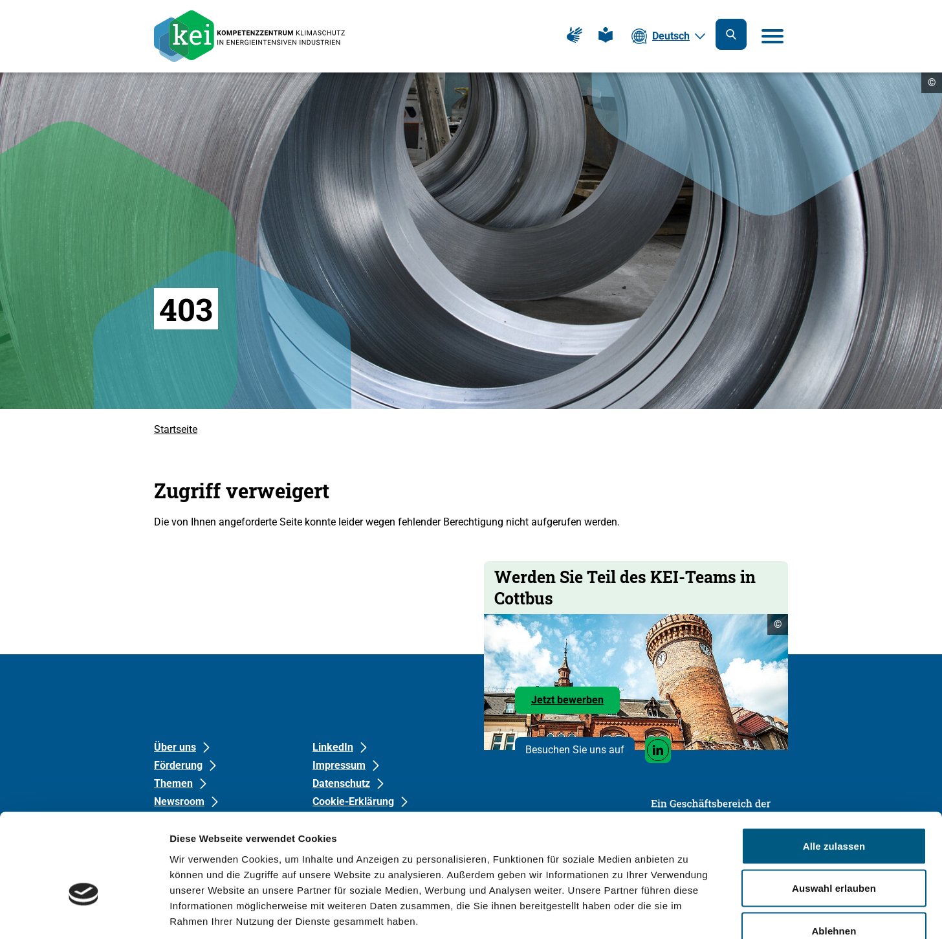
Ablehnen (833, 853)
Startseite (175, 429)
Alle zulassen (834, 769)
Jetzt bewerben (575, 703)
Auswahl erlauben (834, 811)
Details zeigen (688, 913)
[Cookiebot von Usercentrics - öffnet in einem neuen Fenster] (83, 913)
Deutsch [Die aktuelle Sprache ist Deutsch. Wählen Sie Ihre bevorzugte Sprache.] (671, 36)
